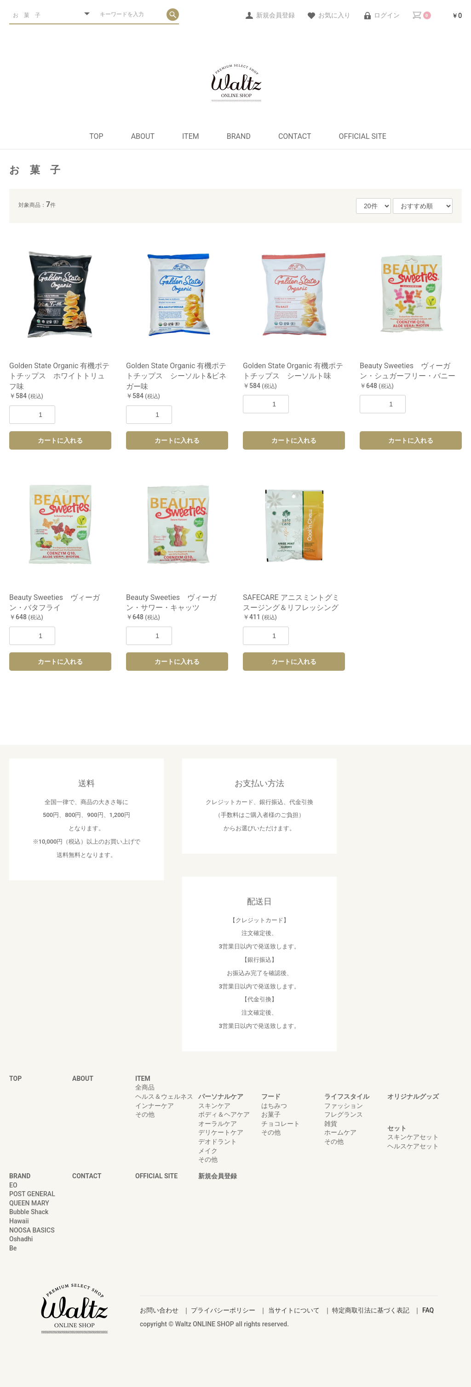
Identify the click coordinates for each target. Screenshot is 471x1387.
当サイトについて (294, 1310)
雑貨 (330, 1123)
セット (397, 1128)
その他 (145, 1114)
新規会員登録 (217, 1176)
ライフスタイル (346, 1096)
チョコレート (280, 1123)
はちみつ (274, 1105)
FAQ (428, 1310)
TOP (96, 136)
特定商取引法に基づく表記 (370, 1310)
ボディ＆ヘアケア (224, 1114)
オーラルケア (217, 1123)
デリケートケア (220, 1132)
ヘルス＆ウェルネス (164, 1096)
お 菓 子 (34, 170)
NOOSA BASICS (32, 1230)
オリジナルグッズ (413, 1096)
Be (13, 1248)
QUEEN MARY (29, 1203)
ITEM (190, 136)
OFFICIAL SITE (362, 136)
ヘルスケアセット (413, 1146)
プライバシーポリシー (223, 1310)
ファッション (343, 1105)
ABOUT (143, 136)
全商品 (145, 1087)
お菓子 (271, 1114)
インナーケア (154, 1105)
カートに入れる (60, 440)
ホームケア (340, 1132)
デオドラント (217, 1141)
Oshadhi (21, 1239)
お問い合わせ (159, 1310)
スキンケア (214, 1105)
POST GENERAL (32, 1194)
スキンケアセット (413, 1137)
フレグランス (343, 1114)
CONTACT (294, 136)
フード (271, 1096)
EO (13, 1185)
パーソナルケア (220, 1096)
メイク (208, 1150)
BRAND (239, 136)
